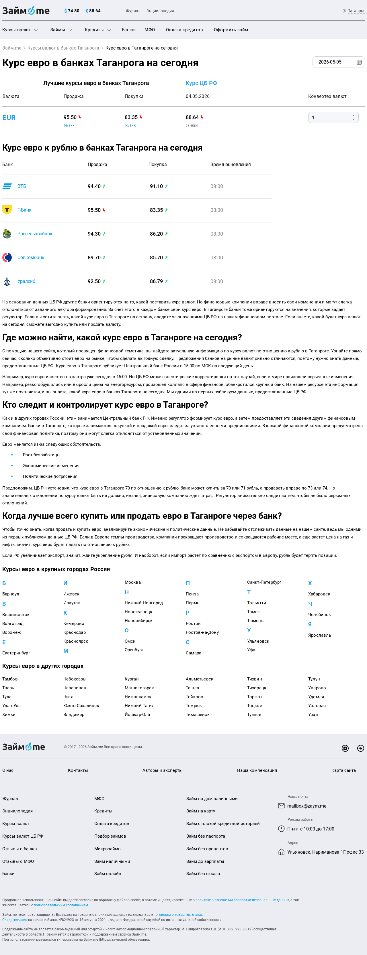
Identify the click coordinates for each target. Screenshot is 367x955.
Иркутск (71, 602)
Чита (68, 696)
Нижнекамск (138, 696)
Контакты (78, 770)
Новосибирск (139, 620)
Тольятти (256, 602)
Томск (253, 611)
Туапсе (254, 714)
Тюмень (255, 620)
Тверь (8, 687)
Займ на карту (200, 811)
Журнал (133, 11)
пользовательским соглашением (61, 905)
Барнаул (10, 594)
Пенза (192, 594)
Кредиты (98, 29)
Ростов (193, 623)
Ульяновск (258, 641)
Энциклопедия (160, 11)
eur (9, 118)
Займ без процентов (207, 848)
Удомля (316, 696)
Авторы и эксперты (162, 770)
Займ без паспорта (205, 836)
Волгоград (13, 623)
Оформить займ (231, 29)
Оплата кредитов (184, 29)
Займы (61, 29)
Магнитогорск (139, 687)
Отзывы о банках (20, 848)
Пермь (192, 602)
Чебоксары (75, 679)
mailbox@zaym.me (306, 806)
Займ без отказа (203, 873)
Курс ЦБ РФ (201, 83)
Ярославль (319, 635)
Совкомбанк (30, 257)
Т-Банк (69, 125)
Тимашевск (198, 714)
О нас (7, 770)
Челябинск (319, 614)
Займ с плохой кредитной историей (223, 823)
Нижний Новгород (144, 602)
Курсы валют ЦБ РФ (22, 836)
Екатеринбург (16, 653)
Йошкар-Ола (137, 714)
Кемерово (74, 623)
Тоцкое (254, 705)
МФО (150, 29)
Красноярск (75, 641)
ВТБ (21, 186)
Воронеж (11, 632)
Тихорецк (257, 687)
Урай (313, 714)
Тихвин (254, 679)
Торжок (255, 696)
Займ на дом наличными (212, 798)
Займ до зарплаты (205, 861)
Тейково (194, 696)
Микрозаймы (108, 848)
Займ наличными (112, 861)
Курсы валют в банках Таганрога (63, 48)
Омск (130, 641)
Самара (193, 653)
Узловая (317, 705)
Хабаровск (319, 594)
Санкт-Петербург (264, 582)
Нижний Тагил (140, 705)
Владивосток (16, 614)
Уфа (251, 649)
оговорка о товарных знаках (179, 915)
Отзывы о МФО (18, 861)
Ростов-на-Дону (202, 632)
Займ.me (11, 48)
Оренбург (134, 649)
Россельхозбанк (34, 233)
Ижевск (71, 594)
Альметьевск (199, 679)
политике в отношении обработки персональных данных (242, 900)
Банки (128, 29)
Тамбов (10, 679)
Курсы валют (20, 29)
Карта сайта (343, 770)
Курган (132, 679)
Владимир (74, 714)
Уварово (317, 687)
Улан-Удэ (11, 705)
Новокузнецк (139, 611)
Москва (133, 582)
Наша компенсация (257, 770)
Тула (7, 696)
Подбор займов (110, 836)
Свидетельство (14, 920)
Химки (9, 714)
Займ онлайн (107, 873)
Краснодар (74, 632)
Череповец (74, 687)
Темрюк (194, 705)
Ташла (192, 687)
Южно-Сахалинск (81, 705)
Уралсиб (26, 281)
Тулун (314, 679)
